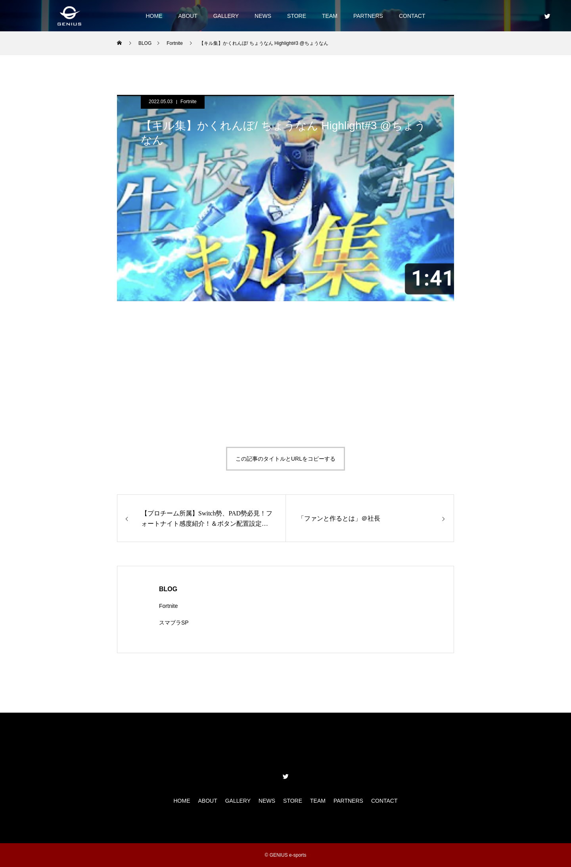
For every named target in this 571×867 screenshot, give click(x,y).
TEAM (329, 16)
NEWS (263, 16)
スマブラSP (174, 622)
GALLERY (226, 16)
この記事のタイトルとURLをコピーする (285, 459)
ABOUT (187, 16)
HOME (154, 16)
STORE (296, 16)
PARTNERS (368, 16)
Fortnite (188, 101)
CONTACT (412, 16)
